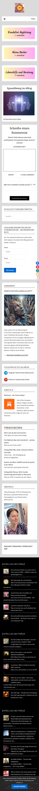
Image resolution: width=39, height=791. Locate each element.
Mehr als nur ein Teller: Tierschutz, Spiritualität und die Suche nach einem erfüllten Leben (23, 680)
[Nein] (36, 783)
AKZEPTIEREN (19, 786)
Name (11, 175)
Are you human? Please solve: (19, 187)
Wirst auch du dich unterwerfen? (15, 433)
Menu (33, 19)
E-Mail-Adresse (28, 175)
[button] (37, 263)
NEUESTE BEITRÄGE (14, 427)
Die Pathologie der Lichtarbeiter (21, 580)
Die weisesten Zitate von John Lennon (23, 570)
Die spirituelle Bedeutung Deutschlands (24, 616)
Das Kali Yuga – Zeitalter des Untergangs (24, 693)
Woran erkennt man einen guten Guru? (23, 772)
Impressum (7, 546)
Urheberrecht (27, 546)
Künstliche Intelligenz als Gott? (17, 355)
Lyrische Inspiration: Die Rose (20, 605)
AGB (5, 548)
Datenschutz (17, 546)
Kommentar (19, 147)
